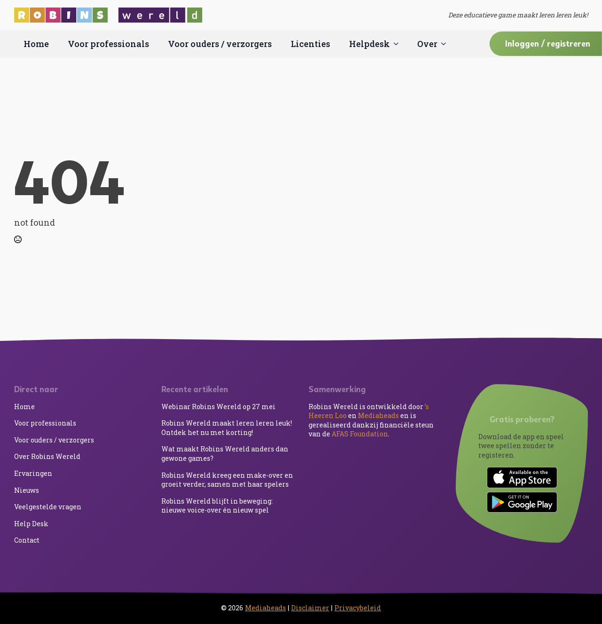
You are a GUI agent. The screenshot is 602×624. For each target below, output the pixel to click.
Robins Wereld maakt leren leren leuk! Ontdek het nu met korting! (226, 428)
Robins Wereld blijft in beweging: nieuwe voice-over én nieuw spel (217, 506)
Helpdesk (369, 43)
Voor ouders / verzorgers (220, 43)
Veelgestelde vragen (47, 506)
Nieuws (26, 490)
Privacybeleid (357, 607)
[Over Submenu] (446, 43)
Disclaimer (310, 607)
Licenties (310, 43)
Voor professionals (108, 43)
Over (427, 43)
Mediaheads (378, 415)
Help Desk (31, 523)
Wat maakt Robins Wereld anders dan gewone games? (224, 453)
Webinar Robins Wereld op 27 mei (218, 406)
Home (36, 43)
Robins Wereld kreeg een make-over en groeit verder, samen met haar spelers (227, 480)
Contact (27, 540)
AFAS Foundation (360, 433)
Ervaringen (33, 473)
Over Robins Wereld (47, 456)
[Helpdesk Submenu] (399, 43)
